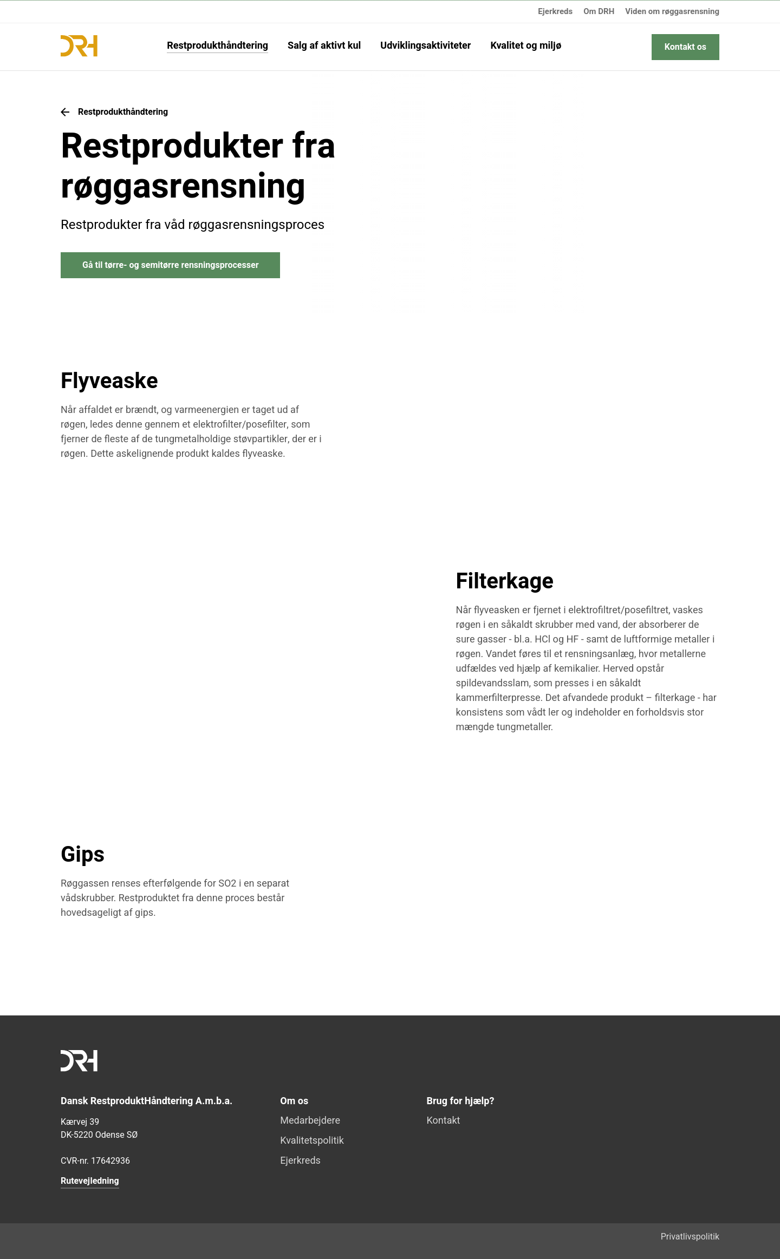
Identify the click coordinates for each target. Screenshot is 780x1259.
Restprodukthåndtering (217, 47)
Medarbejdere (310, 1121)
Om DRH (598, 11)
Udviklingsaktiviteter (425, 47)
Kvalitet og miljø (525, 47)
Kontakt (443, 1121)
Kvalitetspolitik (312, 1141)
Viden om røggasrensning (672, 11)
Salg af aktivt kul (324, 47)
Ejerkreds (555, 11)
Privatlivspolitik (690, 1237)
